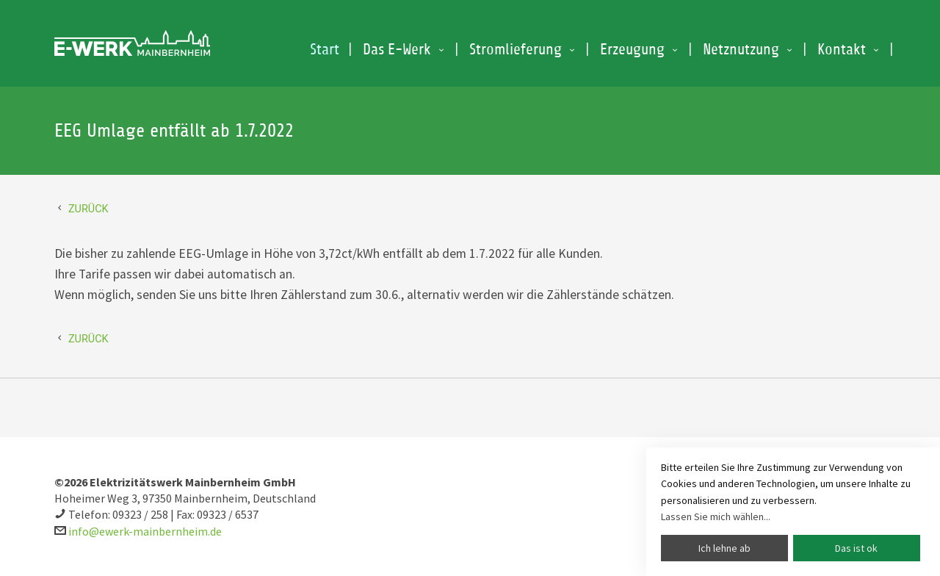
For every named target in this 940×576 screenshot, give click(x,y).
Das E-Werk (397, 49)
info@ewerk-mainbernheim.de (145, 531)
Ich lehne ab (724, 548)
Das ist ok (856, 548)
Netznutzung (741, 49)
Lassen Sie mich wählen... (715, 516)
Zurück (88, 209)
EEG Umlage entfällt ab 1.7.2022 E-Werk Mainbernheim (132, 43)
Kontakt (841, 49)
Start (324, 49)
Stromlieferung (515, 49)
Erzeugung (632, 49)
